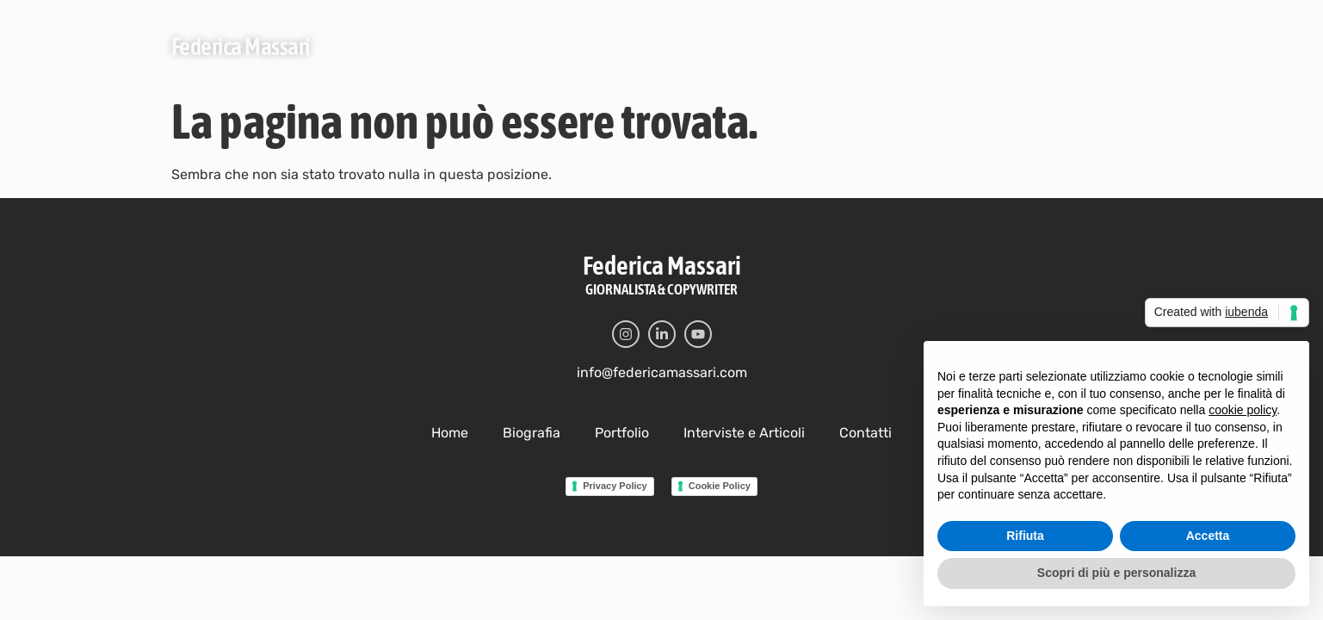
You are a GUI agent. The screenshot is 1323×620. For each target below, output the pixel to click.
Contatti (867, 45)
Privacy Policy (603, 485)
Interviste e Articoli (746, 45)
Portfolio (624, 45)
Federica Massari (240, 46)
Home (448, 45)
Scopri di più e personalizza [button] (1116, 591)
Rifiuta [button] (1025, 553)
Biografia (532, 45)
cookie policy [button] (1243, 428)
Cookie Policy (720, 485)
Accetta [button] (1208, 553)
